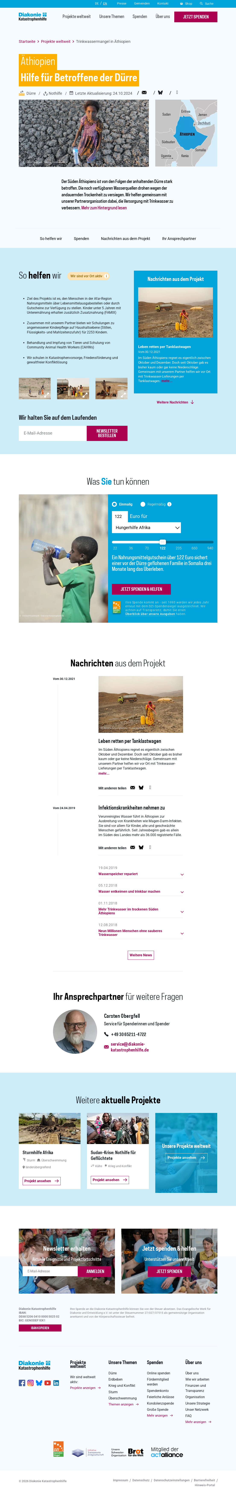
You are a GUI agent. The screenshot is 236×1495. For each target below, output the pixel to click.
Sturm (113, 1392)
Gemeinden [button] (142, 3)
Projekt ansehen (41, 1181)
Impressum (120, 1480)
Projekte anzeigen (82, 1388)
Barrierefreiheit (204, 1480)
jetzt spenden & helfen (141, 589)
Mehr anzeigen (157, 1415)
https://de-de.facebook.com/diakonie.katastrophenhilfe (22, 1383)
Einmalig (125, 504)
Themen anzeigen (120, 1404)
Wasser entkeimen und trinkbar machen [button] (129, 892)
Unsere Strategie (197, 1403)
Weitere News (141, 955)
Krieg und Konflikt (121, 1386)
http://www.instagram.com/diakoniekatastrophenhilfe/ (30, 1383)
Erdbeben (115, 1379)
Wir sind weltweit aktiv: (82, 1379)
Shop (186, 3)
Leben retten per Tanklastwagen (129, 741)
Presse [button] (121, 3)
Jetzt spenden (169, 1272)
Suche (206, 3)
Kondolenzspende (160, 1403)
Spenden (140, 17)
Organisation (195, 1397)
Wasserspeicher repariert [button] (118, 874)
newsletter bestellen (107, 433)
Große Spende (157, 1410)
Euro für (138, 516)
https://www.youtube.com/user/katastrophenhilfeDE (47, 1383)
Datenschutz (141, 1480)
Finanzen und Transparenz (195, 1388)
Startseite (27, 41)
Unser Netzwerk (197, 1410)
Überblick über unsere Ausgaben (150, 614)
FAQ (188, 1416)
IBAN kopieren (40, 1328)
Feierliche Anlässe (160, 1397)
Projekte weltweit (77, 17)
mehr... (167, 381)
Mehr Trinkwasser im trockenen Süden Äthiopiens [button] (128, 911)
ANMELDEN (95, 1272)
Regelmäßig (157, 504)
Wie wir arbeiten (197, 1379)
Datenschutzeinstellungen (172, 1480)
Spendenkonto (158, 1391)
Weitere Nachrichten (172, 402)
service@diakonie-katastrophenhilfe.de (130, 1047)
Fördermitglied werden (158, 1381)
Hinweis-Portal (205, 1485)
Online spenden (158, 1373)
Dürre (27, 93)
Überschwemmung (122, 1398)
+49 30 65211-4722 (128, 1035)
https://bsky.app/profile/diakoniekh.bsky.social (39, 1383)
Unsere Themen (111, 17)
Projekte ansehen (186, 1157)
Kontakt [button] (163, 3)
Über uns (163, 17)
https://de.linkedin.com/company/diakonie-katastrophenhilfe (56, 1383)
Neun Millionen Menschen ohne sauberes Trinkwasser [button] (130, 933)
